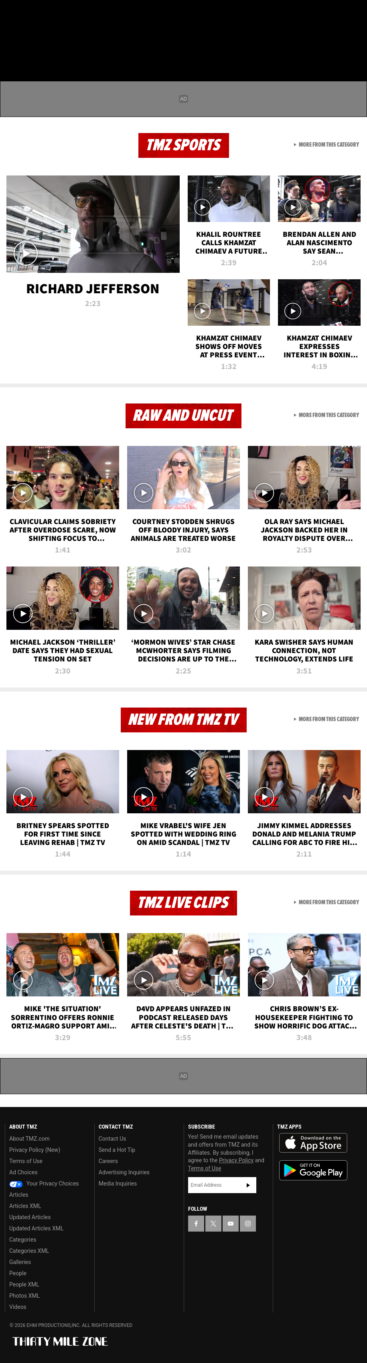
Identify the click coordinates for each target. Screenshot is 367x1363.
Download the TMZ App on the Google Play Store (313, 1170)
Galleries (20, 1262)
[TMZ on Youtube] (51, 12)
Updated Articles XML (36, 1228)
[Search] (356, 53)
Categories (22, 1239)
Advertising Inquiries (124, 1172)
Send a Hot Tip (117, 1150)
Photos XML (24, 1295)
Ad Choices (23, 1172)
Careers (108, 1161)
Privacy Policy (236, 1160)
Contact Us (112, 1138)
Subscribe (248, 1185)
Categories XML (29, 1251)
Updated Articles (30, 1217)
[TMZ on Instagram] (70, 12)
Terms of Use (26, 1161)
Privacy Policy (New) (34, 1150)
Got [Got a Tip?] (26, 34)
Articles (18, 1195)
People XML (24, 1284)
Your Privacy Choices (44, 1183)
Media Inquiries (118, 1183)
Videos (17, 1307)
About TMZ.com (29, 1138)
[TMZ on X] (32, 12)
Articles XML (25, 1206)
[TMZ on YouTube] (231, 1224)
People (17, 1273)
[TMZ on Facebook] (12, 12)
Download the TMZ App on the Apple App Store (313, 1143)
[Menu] (11, 53)
